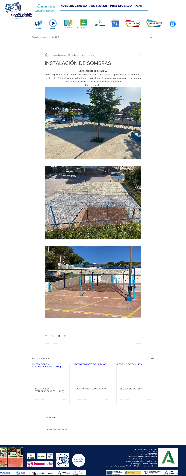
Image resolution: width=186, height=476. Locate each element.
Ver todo (150, 358)
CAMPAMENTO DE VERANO (92, 388)
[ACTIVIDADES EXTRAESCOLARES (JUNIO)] (51, 373)
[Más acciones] (139, 55)
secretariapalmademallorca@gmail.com (142, 456)
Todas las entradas (39, 37)
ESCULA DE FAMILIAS (131, 388)
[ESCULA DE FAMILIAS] (135, 373)
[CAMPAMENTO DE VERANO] (93, 373)
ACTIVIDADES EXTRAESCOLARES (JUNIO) (49, 390)
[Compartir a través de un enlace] (65, 335)
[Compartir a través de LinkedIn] (59, 335)
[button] (151, 37)
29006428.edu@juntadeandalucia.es (143, 459)
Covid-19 (55, 37)
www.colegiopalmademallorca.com (144, 463)
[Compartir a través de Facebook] (46, 335)
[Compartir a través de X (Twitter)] (52, 335)
